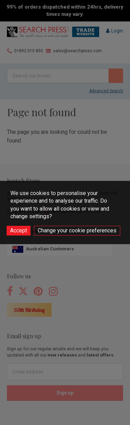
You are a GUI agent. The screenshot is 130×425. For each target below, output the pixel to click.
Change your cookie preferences (77, 230)
